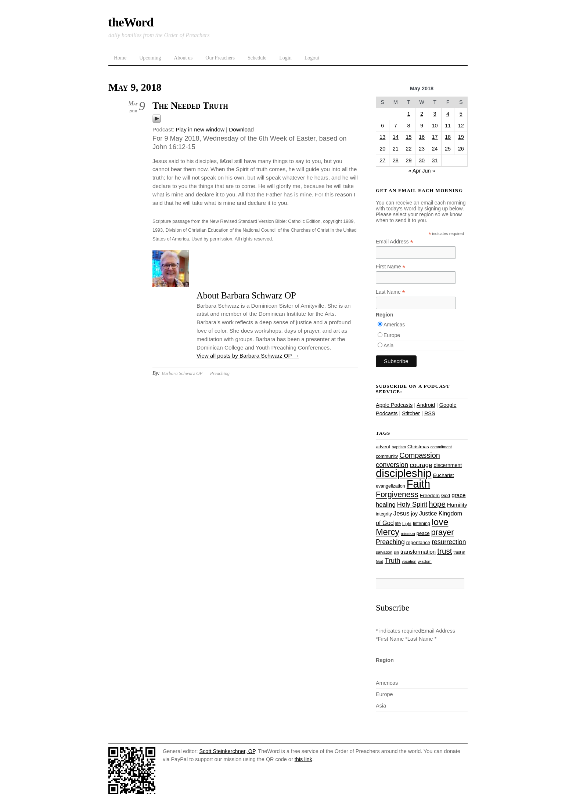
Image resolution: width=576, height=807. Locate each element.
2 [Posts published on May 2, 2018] (421, 114)
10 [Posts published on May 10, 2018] (435, 126)
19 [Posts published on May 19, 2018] (461, 137)
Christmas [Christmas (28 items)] (418, 446)
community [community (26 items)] (387, 456)
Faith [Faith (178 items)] (418, 484)
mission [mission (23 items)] (408, 533)
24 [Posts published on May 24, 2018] (435, 149)
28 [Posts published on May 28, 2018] (396, 160)
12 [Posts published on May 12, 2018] (461, 126)
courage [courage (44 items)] (421, 465)
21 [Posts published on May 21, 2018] (396, 149)
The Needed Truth (190, 105)
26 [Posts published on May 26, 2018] (461, 149)
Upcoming (150, 58)
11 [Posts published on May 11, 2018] (448, 126)
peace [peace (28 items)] (423, 533)
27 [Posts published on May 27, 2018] (382, 160)
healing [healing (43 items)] (386, 504)
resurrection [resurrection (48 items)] (449, 542)
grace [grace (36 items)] (458, 495)
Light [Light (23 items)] (406, 523)
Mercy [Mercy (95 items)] (387, 532)
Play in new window (200, 129)
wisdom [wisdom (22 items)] (424, 561)
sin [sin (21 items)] (396, 552)
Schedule (257, 58)
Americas (394, 324)
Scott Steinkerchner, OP (227, 751)
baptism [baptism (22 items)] (399, 447)
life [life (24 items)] (398, 523)
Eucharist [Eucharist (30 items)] (443, 475)
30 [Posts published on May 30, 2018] (422, 160)
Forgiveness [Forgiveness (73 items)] (397, 494)
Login (285, 58)
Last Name (390, 292)
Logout (312, 58)
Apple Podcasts (394, 405)
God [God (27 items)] (445, 495)
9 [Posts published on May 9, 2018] (421, 126)
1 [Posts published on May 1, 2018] (408, 114)
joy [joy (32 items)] (414, 514)
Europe (392, 335)
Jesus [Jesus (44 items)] (401, 513)
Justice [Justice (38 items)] (428, 513)
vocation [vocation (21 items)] (409, 561)
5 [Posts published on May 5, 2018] (461, 114)
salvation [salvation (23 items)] (384, 552)
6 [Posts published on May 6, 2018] (382, 126)
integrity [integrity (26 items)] (384, 514)
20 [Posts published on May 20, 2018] (382, 149)
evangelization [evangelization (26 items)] (390, 486)
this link (303, 759)
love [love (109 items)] (440, 522)
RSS (429, 413)
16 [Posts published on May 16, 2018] (422, 137)
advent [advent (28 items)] (383, 446)
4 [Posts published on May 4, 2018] (447, 114)
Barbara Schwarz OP (182, 373)
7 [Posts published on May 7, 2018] (395, 126)
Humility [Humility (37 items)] (457, 505)
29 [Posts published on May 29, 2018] (408, 160)
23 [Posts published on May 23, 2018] (422, 149)
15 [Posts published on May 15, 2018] (408, 137)
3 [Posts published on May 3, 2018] (434, 114)
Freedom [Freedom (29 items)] (430, 495)
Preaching (220, 373)
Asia (388, 345)
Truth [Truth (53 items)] (392, 560)
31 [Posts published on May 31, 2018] (435, 160)
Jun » (428, 171)
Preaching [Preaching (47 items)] (390, 542)
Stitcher (411, 413)
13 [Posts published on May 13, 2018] (382, 137)
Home (120, 58)
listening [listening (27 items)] (421, 523)
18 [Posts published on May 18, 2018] (448, 137)
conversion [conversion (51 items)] (392, 464)
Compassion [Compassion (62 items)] (419, 455)
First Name (391, 266)
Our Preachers (220, 58)
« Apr (414, 171)
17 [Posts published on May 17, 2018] (435, 137)
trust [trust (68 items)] (444, 551)
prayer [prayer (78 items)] (442, 532)
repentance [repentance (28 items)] (418, 542)
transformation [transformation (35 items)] (418, 552)
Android (426, 405)
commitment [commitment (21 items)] (441, 447)
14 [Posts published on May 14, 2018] (396, 137)
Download (241, 129)
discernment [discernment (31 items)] (447, 465)
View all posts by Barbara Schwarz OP (248, 355)
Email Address (394, 241)
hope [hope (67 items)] (437, 504)
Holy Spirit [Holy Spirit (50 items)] (412, 504)
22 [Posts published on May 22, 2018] (408, 149)
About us (183, 58)
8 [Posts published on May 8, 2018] (408, 126)
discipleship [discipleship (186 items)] (404, 473)
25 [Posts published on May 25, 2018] (448, 149)
